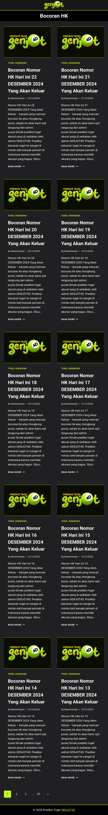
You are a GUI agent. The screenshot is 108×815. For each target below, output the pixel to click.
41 (38, 794)
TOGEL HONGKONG (17, 63)
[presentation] (27, 42)
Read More (16, 166)
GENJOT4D (68, 810)
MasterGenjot (17, 98)
